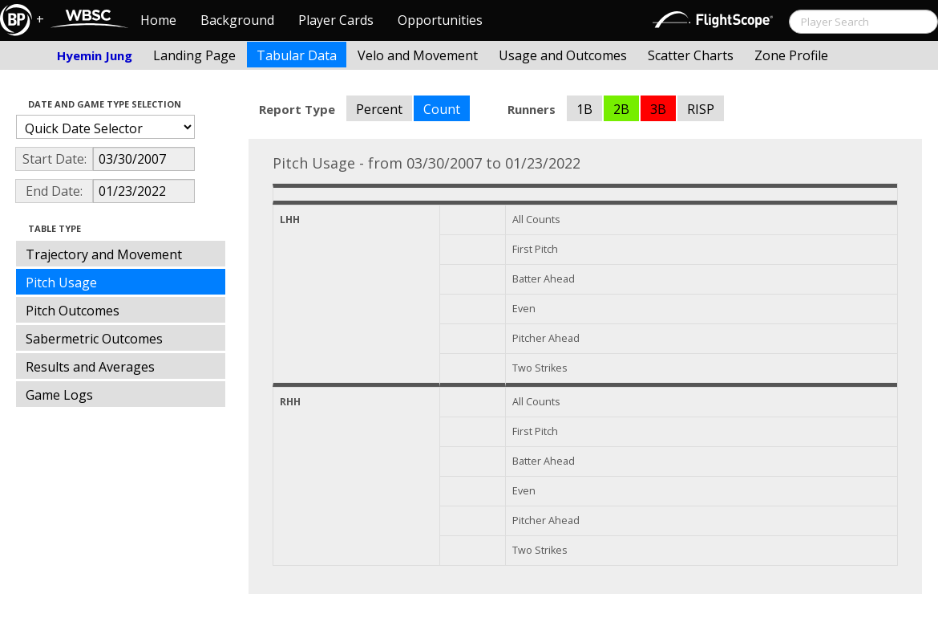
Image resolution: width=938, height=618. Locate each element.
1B (584, 109)
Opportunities (440, 20)
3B (658, 109)
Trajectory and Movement (104, 254)
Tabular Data (297, 55)
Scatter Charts (691, 55)
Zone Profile (791, 55)
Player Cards (336, 20)
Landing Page (194, 55)
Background (237, 20)
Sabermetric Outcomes (94, 339)
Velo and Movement (418, 55)
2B (621, 109)
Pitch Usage (61, 282)
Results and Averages (90, 367)
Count (441, 109)
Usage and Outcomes (563, 55)
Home (158, 20)
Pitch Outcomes (72, 310)
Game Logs (59, 395)
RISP (700, 109)
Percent (379, 109)
